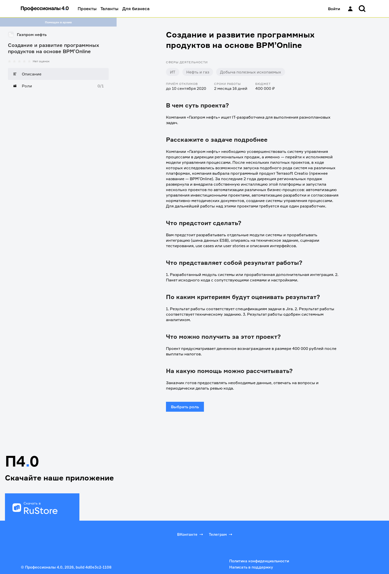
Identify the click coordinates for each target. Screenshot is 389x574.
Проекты (87, 8)
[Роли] (58, 86)
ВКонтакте (190, 534)
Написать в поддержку (251, 567)
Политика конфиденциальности (259, 561)
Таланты (109, 8)
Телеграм (221, 534)
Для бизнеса (136, 8)
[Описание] (58, 74)
